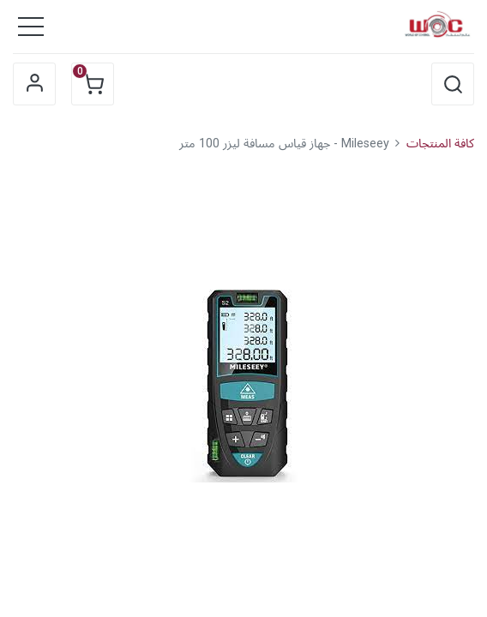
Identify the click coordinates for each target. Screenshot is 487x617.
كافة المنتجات (440, 143)
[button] (452, 84)
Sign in (34, 84)
